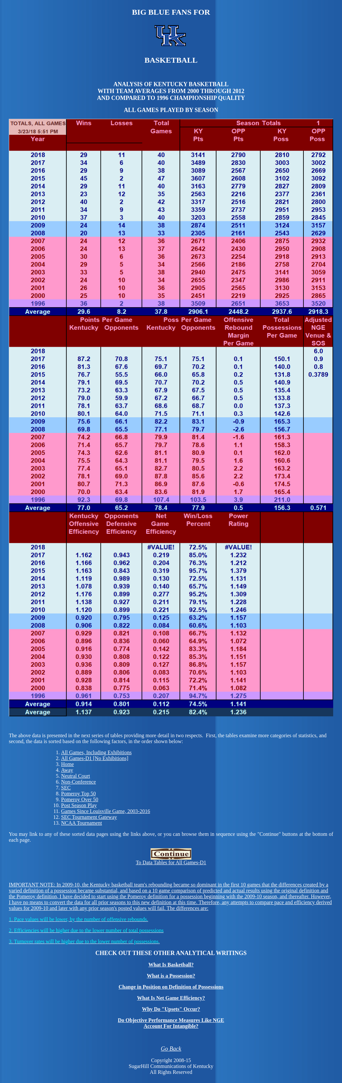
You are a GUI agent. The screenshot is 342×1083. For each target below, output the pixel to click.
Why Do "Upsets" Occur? (171, 1009)
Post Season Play (79, 805)
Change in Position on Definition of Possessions (171, 987)
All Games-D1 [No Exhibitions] (94, 758)
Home (67, 764)
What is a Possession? (171, 976)
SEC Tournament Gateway (89, 817)
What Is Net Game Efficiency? (171, 998)
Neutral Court (75, 776)
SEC (66, 787)
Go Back (171, 1048)
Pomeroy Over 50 (79, 799)
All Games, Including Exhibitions (96, 752)
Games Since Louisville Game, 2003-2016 (105, 811)
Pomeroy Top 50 (78, 793)
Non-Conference (78, 782)
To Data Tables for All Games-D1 (171, 860)
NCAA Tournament (81, 823)
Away (67, 770)
